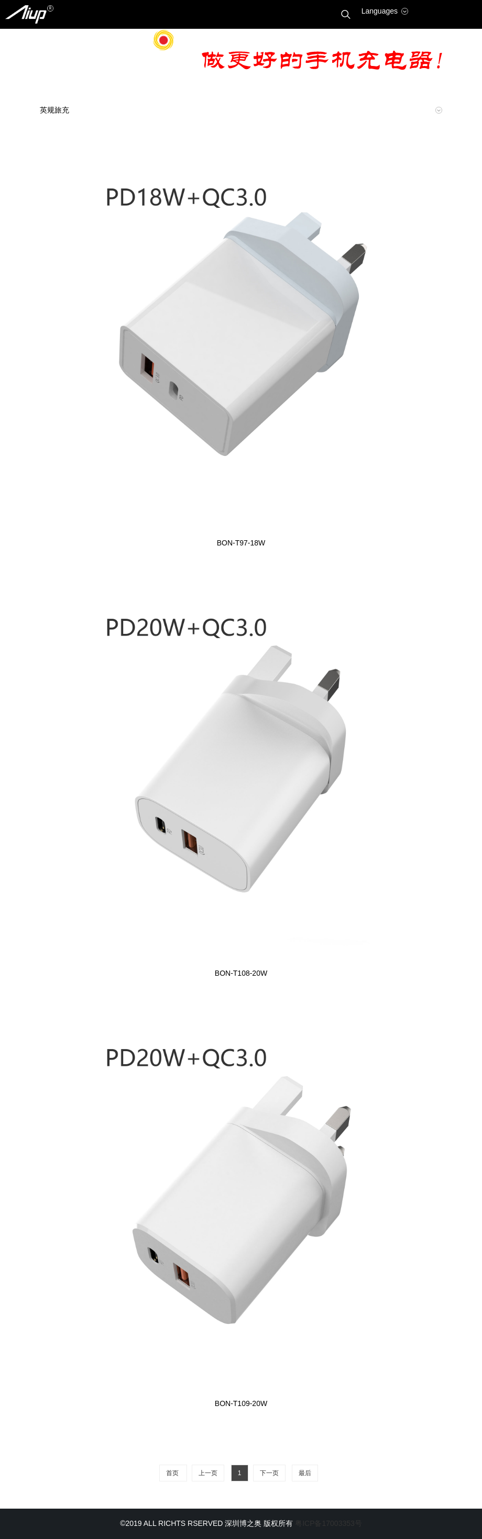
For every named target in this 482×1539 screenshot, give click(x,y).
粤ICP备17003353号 (328, 1523)
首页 (173, 1473)
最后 (305, 1473)
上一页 (208, 1473)
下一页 (269, 1473)
